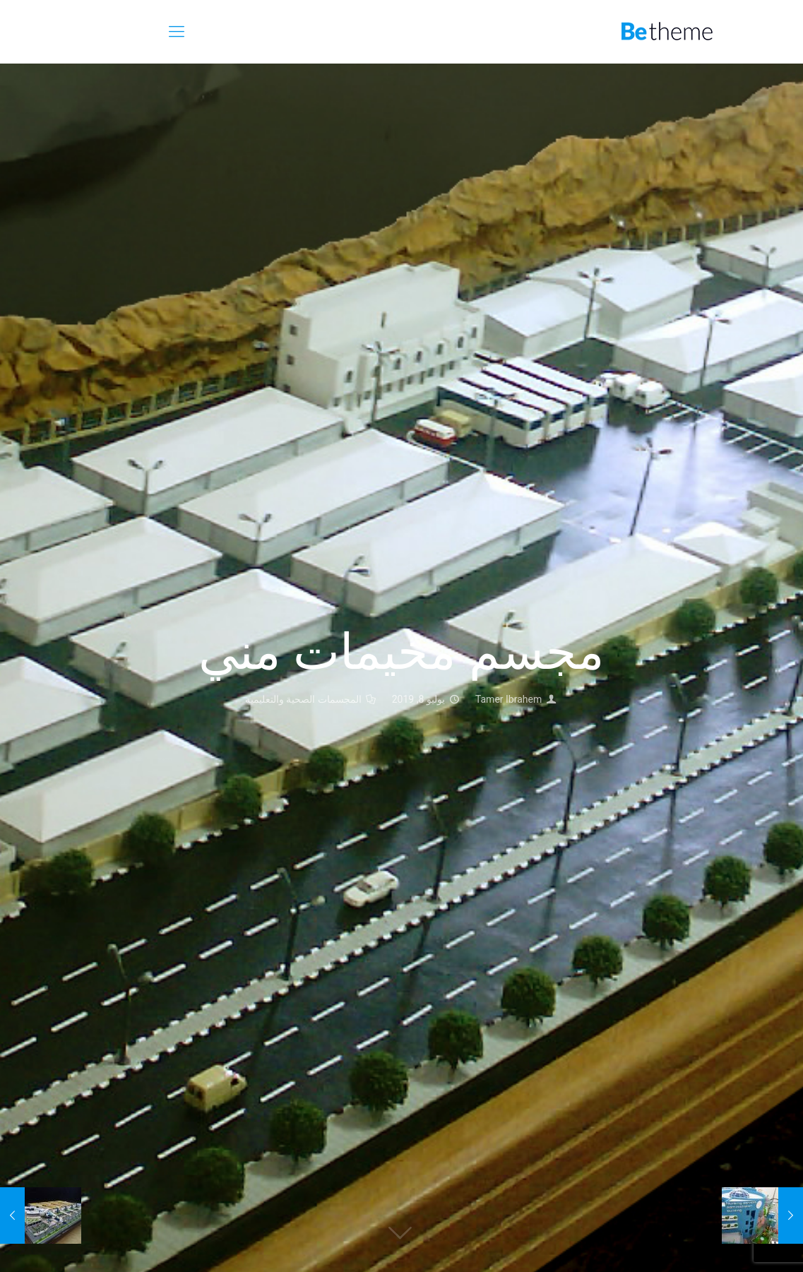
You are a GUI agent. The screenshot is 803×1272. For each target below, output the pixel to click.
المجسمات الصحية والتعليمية (303, 699)
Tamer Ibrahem (508, 699)
